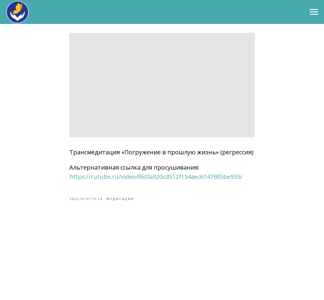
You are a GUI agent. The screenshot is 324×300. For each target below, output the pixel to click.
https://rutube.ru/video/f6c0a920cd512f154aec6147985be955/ (155, 177)
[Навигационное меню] (314, 12)
